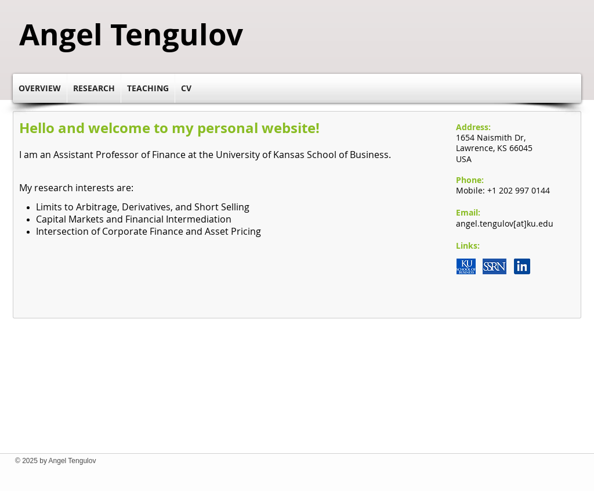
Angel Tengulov (131, 34)
